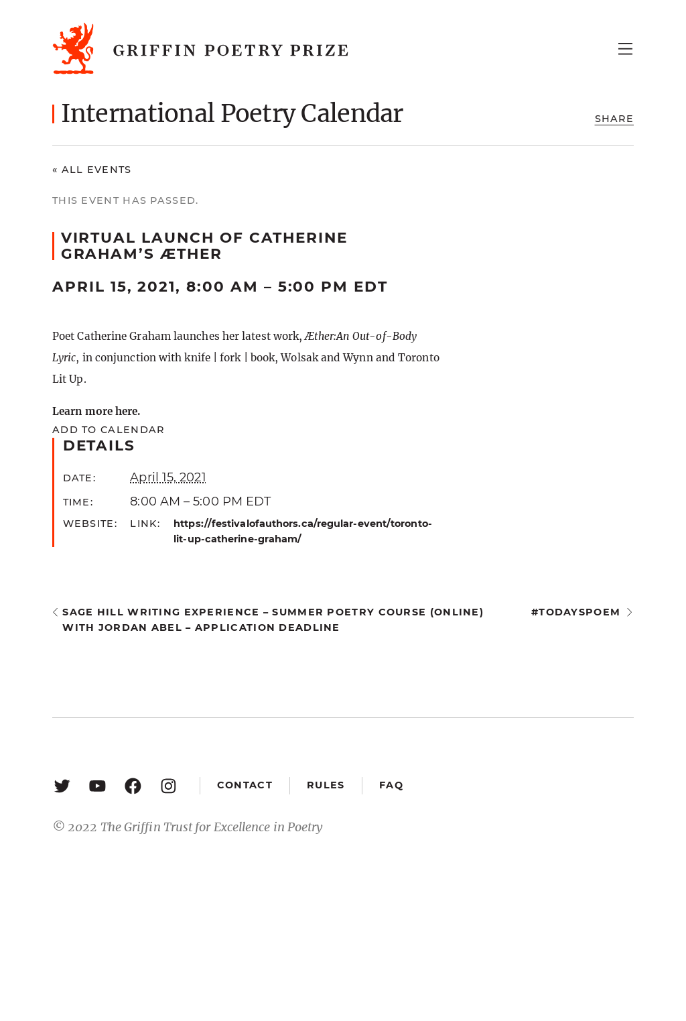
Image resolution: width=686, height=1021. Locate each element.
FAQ (391, 785)
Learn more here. (96, 411)
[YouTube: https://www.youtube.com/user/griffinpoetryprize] (97, 785)
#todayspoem (575, 612)
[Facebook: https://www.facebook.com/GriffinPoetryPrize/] (133, 785)
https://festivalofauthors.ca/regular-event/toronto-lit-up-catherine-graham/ (303, 531)
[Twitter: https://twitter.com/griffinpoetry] (62, 785)
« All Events (92, 170)
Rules (325, 785)
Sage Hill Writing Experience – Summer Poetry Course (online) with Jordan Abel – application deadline (273, 620)
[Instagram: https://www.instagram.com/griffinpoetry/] (168, 785)
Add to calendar (108, 430)
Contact (245, 785)
